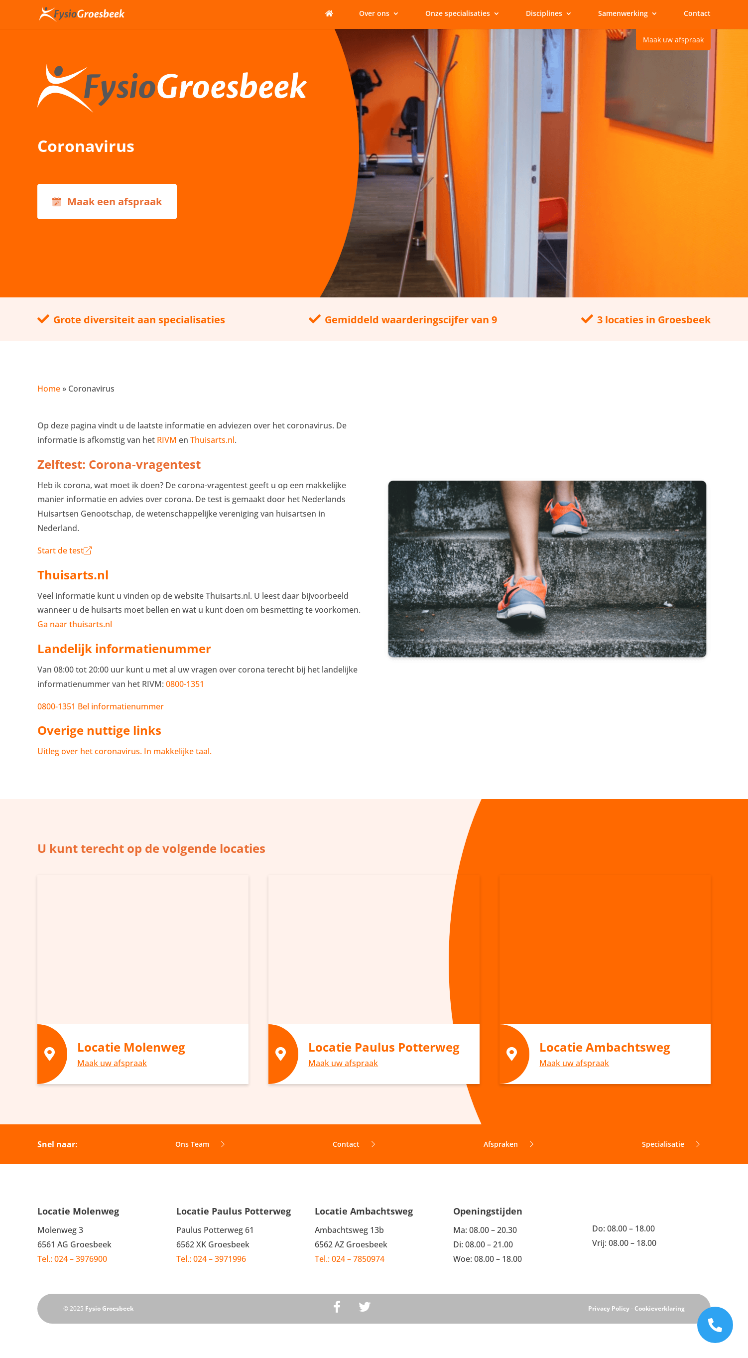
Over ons (374, 14)
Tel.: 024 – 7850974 (349, 1258)
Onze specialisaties (457, 14)
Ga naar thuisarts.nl (74, 624)
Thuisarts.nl (212, 439)
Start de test (64, 550)
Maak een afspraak (107, 201)
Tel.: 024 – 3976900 (72, 1258)
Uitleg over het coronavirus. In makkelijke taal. (124, 751)
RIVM (167, 439)
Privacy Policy (608, 1308)
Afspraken (508, 1144)
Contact (697, 14)
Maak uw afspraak (673, 39)
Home (48, 388)
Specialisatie (671, 1144)
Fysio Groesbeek (109, 1308)
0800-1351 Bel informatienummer (100, 706)
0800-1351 (184, 684)
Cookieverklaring (659, 1308)
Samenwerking (623, 14)
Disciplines (544, 14)
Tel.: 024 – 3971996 (211, 1258)
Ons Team (200, 1144)
